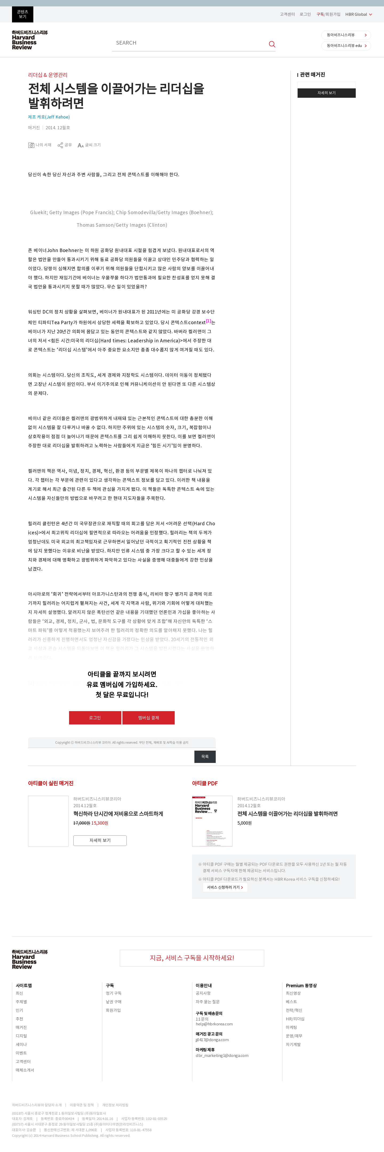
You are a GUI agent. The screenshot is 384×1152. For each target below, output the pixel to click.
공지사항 (203, 993)
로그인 (305, 14)
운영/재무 (294, 1036)
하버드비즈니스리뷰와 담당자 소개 (37, 1105)
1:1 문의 (202, 1019)
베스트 (291, 1001)
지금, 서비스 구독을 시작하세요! (192, 958)
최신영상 (293, 993)
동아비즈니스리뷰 (341, 35)
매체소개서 (25, 1070)
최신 (19, 993)
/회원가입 (329, 14)
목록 (205, 756)
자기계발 (293, 1044)
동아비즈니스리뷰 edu (344, 45)
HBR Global (356, 14)
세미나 (21, 1044)
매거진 (21, 1027)
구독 (110, 985)
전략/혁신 (294, 1010)
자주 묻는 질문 (208, 1001)
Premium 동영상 (301, 985)
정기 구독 (114, 993)
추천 (19, 1018)
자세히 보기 (327, 93)
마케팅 (291, 1027)
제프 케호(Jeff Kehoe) (49, 117)
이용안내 (204, 985)
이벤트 (21, 1053)
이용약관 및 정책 (82, 1105)
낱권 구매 (114, 1001)
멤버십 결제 (148, 717)
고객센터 (287, 14)
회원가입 (113, 1010)
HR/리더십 (295, 1018)
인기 (19, 1010)
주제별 (21, 1001)
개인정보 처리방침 (115, 1105)
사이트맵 (24, 985)
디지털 (21, 1036)
